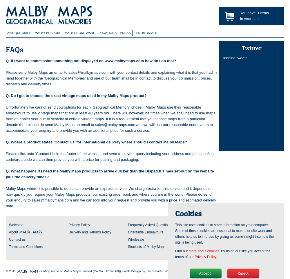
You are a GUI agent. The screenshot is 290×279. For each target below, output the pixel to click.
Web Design (132, 271)
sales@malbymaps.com (88, 72)
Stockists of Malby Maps (146, 247)
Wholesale (136, 239)
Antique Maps (19, 33)
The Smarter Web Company (166, 271)
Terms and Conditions (26, 247)
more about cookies (204, 251)
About (25, 232)
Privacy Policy (79, 225)
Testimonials (145, 33)
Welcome (16, 225)
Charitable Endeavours (145, 232)
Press (125, 33)
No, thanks (243, 273)
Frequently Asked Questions (149, 225)
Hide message (206, 273)
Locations (108, 33)
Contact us (17, 239)
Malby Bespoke (48, 33)
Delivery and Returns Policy (89, 232)
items (263, 13)
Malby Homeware (80, 33)
